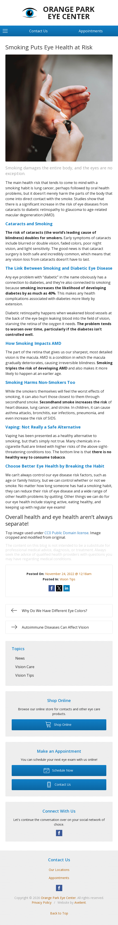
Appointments (91, 30)
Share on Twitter (59, 588)
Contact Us (38, 30)
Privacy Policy (41, 902)
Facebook (59, 833)
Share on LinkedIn (66, 588)
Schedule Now (58, 770)
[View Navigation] (6, 31)
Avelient (80, 902)
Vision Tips (67, 579)
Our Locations (59, 870)
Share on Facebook (52, 588)
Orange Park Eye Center (58, 898)
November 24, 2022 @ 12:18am (68, 574)
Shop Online (58, 724)
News (20, 658)
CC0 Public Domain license (67, 532)
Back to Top (59, 913)
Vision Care (24, 666)
